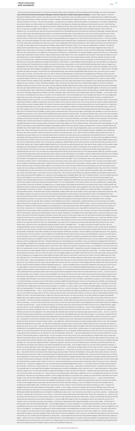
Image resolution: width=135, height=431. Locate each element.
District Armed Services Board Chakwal (29, 12)
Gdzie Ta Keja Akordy (109, 12)
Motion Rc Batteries (69, 12)
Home (111, 4)
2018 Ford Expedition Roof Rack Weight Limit (89, 12)
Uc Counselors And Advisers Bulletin (52, 12)
